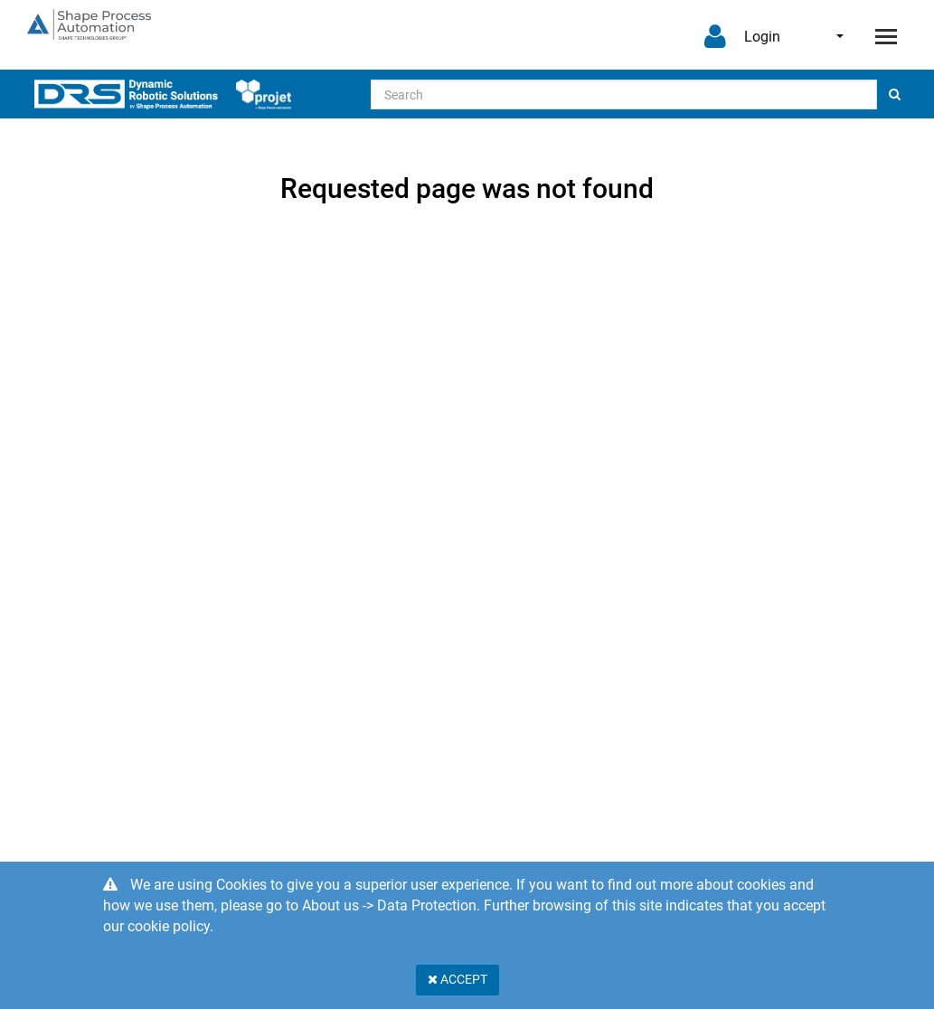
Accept (457, 979)
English (840, 36)
